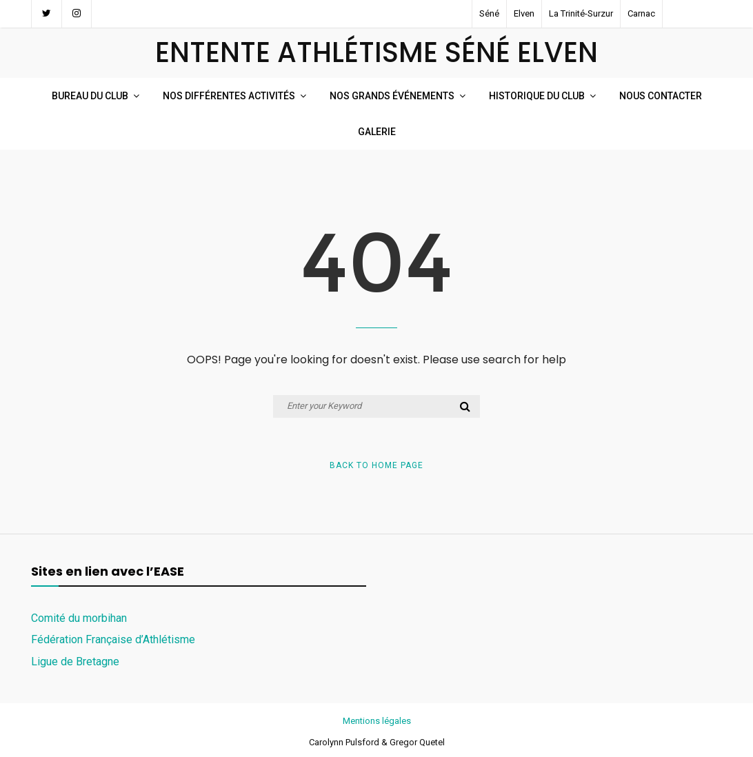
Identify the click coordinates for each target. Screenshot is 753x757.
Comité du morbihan (79, 618)
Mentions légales (377, 721)
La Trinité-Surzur (581, 13)
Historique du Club (537, 95)
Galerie (377, 131)
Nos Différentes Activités (229, 95)
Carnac (641, 13)
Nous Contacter (660, 95)
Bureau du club (90, 95)
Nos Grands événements (392, 95)
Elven (524, 13)
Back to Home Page (376, 465)
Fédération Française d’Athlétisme (113, 639)
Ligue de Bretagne (75, 661)
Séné (489, 13)
